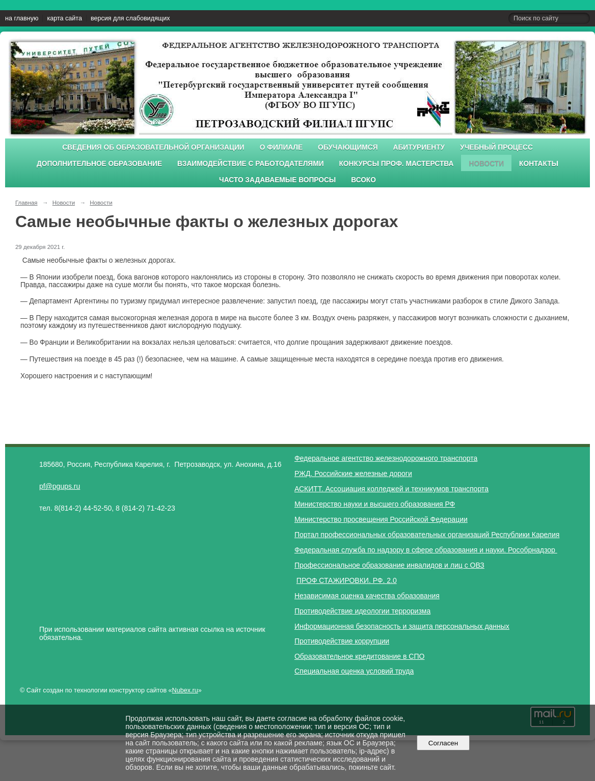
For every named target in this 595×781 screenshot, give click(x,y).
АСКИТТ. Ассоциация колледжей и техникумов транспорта (391, 489)
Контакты (538, 164)
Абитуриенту (419, 147)
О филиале (281, 147)
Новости (486, 164)
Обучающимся (347, 147)
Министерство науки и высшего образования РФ (374, 504)
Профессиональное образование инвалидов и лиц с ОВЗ (389, 565)
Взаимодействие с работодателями (250, 164)
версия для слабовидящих (130, 18)
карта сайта (64, 18)
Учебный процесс (496, 147)
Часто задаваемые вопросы (277, 180)
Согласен (443, 743)
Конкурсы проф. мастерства (396, 164)
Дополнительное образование (99, 164)
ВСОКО (363, 180)
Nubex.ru (185, 690)
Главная (26, 203)
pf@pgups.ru (59, 486)
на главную (21, 18)
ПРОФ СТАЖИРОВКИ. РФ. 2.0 (346, 580)
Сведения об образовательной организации (153, 147)
